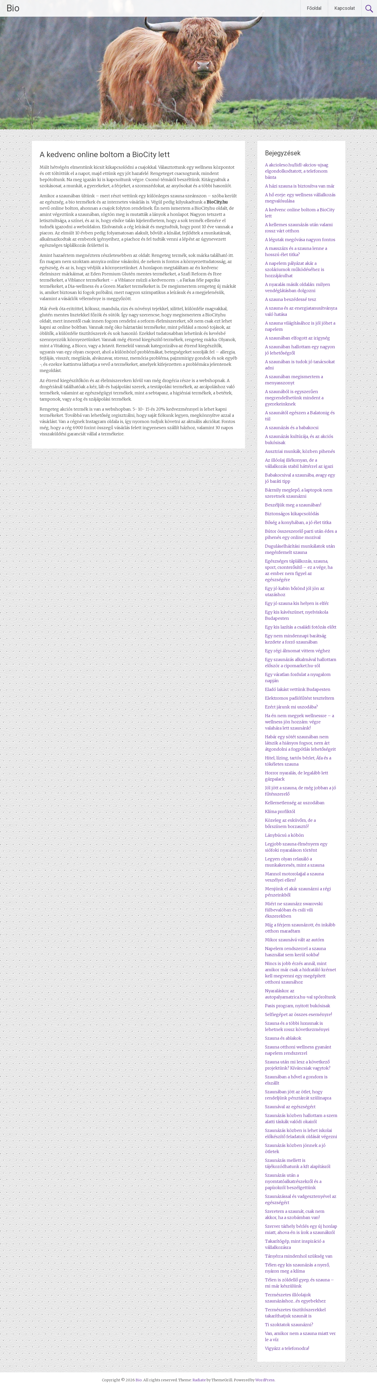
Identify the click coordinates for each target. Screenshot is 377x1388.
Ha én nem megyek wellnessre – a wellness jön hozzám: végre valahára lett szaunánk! (299, 722)
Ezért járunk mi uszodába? (291, 706)
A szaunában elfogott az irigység (297, 338)
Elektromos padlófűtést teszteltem (299, 698)
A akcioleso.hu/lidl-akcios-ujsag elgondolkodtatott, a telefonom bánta (296, 171)
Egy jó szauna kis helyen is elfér (297, 603)
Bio (13, 8)
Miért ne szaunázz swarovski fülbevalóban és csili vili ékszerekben (294, 910)
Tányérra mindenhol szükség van (298, 1256)
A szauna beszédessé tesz (290, 299)
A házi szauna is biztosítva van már (300, 186)
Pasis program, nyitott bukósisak (297, 1005)
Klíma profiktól (280, 811)
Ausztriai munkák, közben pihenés (300, 451)
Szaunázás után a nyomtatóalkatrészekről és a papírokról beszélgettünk (293, 1181)
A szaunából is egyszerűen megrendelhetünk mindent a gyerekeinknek (294, 398)
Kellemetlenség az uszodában (295, 802)
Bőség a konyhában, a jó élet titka (298, 522)
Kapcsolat (345, 8)
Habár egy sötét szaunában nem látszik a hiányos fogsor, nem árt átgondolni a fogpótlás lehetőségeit (300, 743)
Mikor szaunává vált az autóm (294, 939)
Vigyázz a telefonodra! (287, 1348)
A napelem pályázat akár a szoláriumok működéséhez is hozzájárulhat (294, 269)
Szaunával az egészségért (290, 1106)
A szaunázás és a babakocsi (292, 427)
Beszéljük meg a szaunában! (293, 504)
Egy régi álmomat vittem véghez (297, 650)
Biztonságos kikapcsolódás (292, 513)
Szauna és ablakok (283, 1038)
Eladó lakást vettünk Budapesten (297, 689)
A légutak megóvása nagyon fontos (300, 239)
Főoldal (314, 8)
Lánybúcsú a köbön (284, 835)
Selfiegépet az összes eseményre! (298, 1014)
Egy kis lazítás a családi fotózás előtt (300, 627)
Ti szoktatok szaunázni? (289, 1324)
